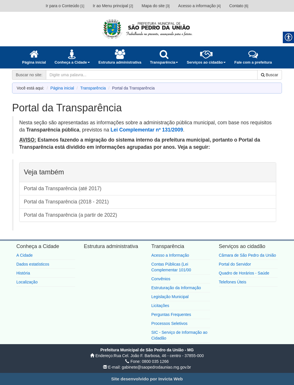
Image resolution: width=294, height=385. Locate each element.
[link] (147, 28)
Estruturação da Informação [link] (176, 287)
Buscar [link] (269, 75)
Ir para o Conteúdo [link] (65, 5)
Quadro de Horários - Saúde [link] (244, 273)
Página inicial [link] (62, 88)
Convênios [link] (160, 279)
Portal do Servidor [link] (235, 264)
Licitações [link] (160, 305)
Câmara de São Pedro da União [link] (247, 255)
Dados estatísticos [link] (32, 264)
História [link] (23, 273)
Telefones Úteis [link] (232, 282)
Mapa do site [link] (155, 5)
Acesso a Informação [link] (170, 255)
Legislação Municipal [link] (170, 296)
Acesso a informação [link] (199, 5)
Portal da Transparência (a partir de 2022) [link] (70, 215)
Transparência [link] (93, 88)
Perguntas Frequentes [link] (171, 314)
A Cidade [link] (24, 255)
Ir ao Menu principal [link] (113, 5)
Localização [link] (27, 282)
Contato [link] (238, 5)
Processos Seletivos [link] (169, 323)
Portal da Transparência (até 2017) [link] (62, 188)
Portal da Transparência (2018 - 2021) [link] (66, 202)
